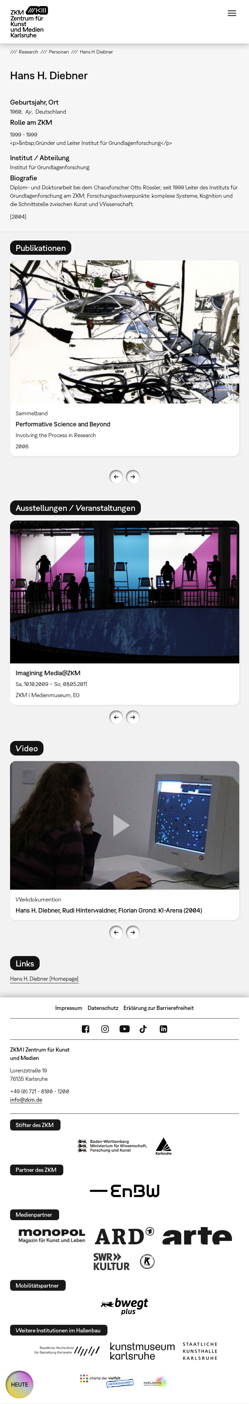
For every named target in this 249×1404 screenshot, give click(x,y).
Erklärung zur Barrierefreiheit (158, 1008)
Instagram (105, 1029)
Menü (232, 13)
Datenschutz (103, 1008)
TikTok (144, 1029)
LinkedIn (163, 1029)
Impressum (68, 1008)
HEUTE (19, 1384)
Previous (116, 477)
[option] (125, 358)
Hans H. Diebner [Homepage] (44, 979)
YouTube (124, 1029)
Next (133, 477)
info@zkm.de (26, 1099)
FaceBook (86, 1029)
